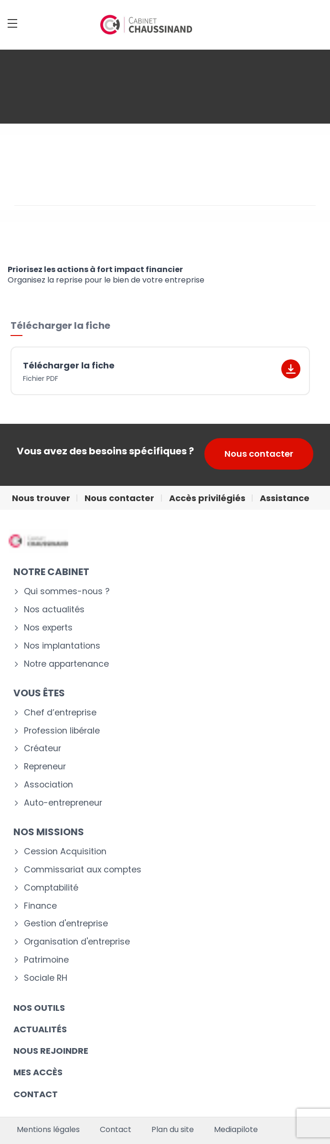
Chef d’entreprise (60, 712)
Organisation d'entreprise (77, 941)
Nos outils (39, 1008)
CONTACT (35, 1094)
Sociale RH (45, 978)
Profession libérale (62, 730)
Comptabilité (51, 887)
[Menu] (12, 23)
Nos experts (48, 627)
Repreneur (45, 766)
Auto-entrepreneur (63, 803)
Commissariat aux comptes (82, 869)
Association (48, 784)
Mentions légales (48, 1129)
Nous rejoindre (50, 1051)
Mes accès (38, 1072)
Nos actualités (54, 609)
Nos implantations (62, 645)
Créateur (42, 748)
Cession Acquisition (65, 851)
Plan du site (172, 1129)
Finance (40, 906)
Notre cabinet (51, 571)
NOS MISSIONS (48, 832)
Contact (115, 1129)
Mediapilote (236, 1129)
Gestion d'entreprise (66, 923)
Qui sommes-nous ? (66, 591)
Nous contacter (258, 454)
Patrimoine (46, 960)
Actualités (40, 1029)
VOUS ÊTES (39, 693)
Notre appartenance (66, 664)
